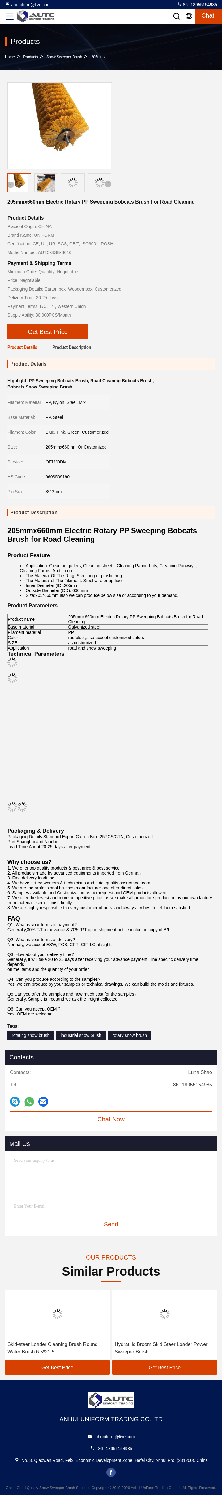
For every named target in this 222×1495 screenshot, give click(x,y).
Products (30, 57)
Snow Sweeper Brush (64, 57)
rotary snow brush (130, 1035)
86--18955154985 (197, 4)
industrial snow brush (81, 1035)
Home (10, 57)
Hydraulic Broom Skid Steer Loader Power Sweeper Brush (161, 1348)
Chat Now (111, 1119)
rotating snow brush (30, 1035)
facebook (111, 1472)
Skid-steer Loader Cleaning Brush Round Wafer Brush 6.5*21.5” (52, 1348)
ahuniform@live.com (28, 4)
